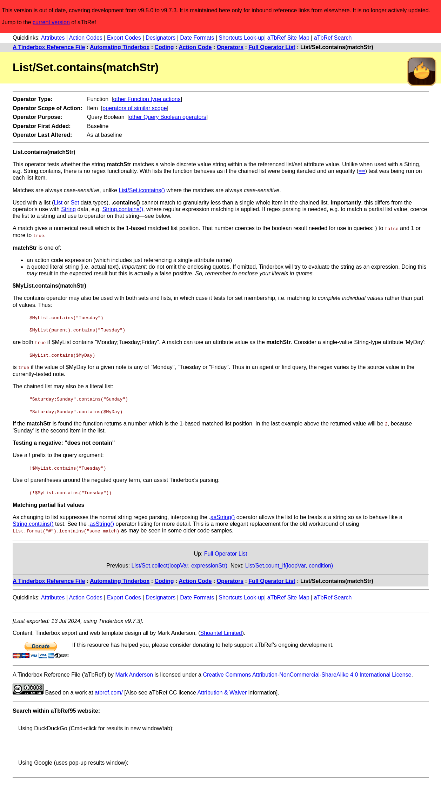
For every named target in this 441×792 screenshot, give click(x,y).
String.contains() (122, 209)
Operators (230, 47)
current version (51, 22)
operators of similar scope (134, 108)
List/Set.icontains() (142, 190)
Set (75, 203)
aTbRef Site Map (288, 38)
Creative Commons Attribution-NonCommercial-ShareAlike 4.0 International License (307, 673)
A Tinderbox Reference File (49, 47)
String (68, 209)
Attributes (53, 38)
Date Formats (197, 38)
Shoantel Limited (221, 631)
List (58, 203)
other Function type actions (147, 99)
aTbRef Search (333, 38)
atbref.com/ (109, 691)
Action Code (195, 47)
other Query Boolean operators (167, 117)
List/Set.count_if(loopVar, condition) (289, 564)
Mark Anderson (134, 673)
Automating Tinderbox (119, 47)
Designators (160, 38)
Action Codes (85, 38)
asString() (223, 515)
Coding (164, 47)
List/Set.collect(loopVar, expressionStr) (179, 564)
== (362, 171)
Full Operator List (271, 47)
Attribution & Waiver (222, 691)
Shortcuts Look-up (241, 38)
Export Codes (124, 38)
